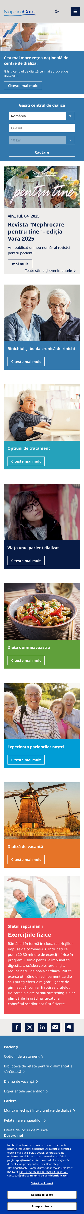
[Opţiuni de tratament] (25, 1056)
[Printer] (69, 1027)
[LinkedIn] (42, 1027)
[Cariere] (12, 1101)
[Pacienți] (13, 1047)
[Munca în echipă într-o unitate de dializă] (41, 1110)
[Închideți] (77, 1145)
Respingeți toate (42, 1194)
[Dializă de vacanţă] (23, 1081)
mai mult (20, 263)
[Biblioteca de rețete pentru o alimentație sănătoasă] (42, 1069)
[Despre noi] (15, 1135)
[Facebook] (16, 1027)
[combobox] (11, 128)
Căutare (42, 152)
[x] (29, 1027)
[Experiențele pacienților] (27, 1091)
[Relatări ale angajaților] (26, 1120)
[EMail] (55, 1027)
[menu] (75, 11)
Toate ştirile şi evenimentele (48, 270)
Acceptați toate (42, 1206)
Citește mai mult (23, 85)
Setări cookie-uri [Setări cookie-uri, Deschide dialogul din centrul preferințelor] (42, 1183)
